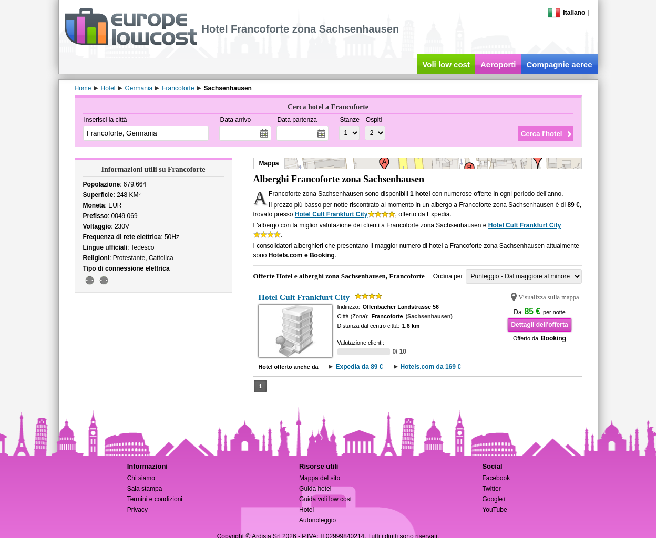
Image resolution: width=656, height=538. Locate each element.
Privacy (137, 509)
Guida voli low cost (325, 499)
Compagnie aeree (559, 64)
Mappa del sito (319, 478)
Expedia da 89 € (359, 366)
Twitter (491, 488)
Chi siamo (141, 478)
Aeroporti (498, 64)
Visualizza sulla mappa (549, 297)
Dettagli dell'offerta (539, 324)
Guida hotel (315, 488)
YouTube (494, 509)
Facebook (496, 478)
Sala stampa (144, 488)
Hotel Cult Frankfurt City (331, 214)
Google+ (494, 499)
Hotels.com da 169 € (431, 366)
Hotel (306, 509)
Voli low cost (446, 64)
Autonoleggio (317, 520)
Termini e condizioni (154, 499)
